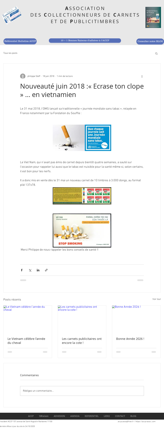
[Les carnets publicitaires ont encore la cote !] (82, 319)
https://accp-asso (143, 421)
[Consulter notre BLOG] (150, 41)
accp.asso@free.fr (126, 421)
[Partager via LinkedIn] (38, 270)
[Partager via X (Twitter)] (29, 270)
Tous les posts (10, 53)
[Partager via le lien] (46, 270)
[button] (156, 53)
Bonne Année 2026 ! (130, 339)
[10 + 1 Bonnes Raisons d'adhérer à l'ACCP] (85, 40)
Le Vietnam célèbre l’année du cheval (26, 341)
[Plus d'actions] (142, 76)
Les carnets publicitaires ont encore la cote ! (82, 341)
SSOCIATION (87, 8)
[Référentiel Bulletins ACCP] (20, 41)
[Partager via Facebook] (21, 270)
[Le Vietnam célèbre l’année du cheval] (28, 319)
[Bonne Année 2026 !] (136, 319)
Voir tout (156, 299)
